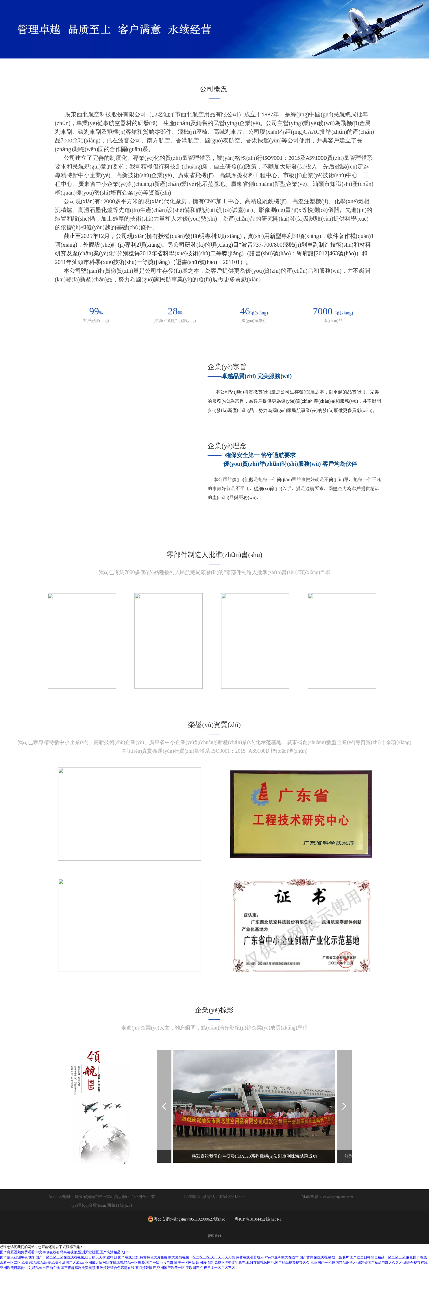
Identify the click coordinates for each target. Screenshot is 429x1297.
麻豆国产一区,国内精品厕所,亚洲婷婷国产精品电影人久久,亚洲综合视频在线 (369, 1288)
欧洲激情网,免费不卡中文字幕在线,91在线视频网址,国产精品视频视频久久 (253, 1288)
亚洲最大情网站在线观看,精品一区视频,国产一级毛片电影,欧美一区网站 (140, 1288)
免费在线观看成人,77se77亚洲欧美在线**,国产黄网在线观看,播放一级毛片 (292, 1283)
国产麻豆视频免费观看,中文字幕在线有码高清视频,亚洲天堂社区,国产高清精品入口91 (65, 1278)
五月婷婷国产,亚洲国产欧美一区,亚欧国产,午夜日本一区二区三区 (185, 1293)
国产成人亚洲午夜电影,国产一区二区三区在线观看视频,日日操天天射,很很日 (58, 1283)
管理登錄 (214, 1262)
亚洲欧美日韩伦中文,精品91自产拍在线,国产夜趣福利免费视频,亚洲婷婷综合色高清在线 (67, 1293)
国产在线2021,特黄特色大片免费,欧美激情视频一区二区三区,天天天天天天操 (176, 1283)
